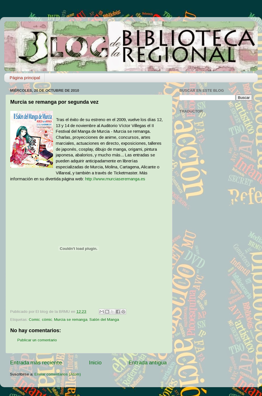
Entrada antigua (147, 363)
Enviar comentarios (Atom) (57, 374)
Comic (34, 319)
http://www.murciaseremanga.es (115, 179)
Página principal (25, 77)
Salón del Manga (104, 319)
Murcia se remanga (70, 319)
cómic (47, 319)
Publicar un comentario (37, 340)
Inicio (95, 363)
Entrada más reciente (36, 363)
